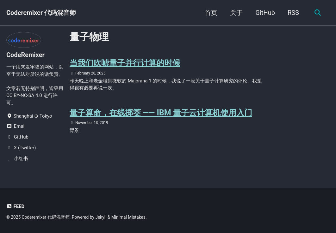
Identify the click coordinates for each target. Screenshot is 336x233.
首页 (211, 12)
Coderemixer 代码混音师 (41, 12)
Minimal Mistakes (128, 217)
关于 (236, 12)
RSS (293, 12)
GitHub (265, 12)
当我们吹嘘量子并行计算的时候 (125, 63)
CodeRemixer (25, 55)
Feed (15, 206)
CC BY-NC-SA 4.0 (24, 95)
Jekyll (100, 217)
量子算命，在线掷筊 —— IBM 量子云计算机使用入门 (161, 112)
